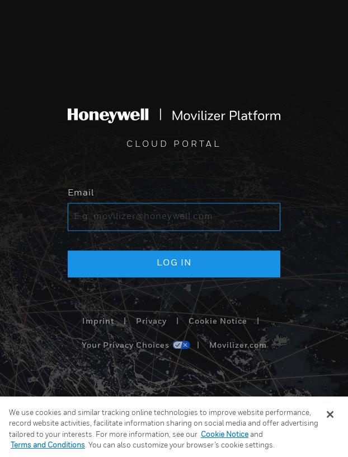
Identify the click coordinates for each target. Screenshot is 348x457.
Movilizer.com (238, 346)
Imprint (98, 321)
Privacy (151, 321)
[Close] (330, 414)
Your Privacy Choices (126, 346)
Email (81, 193)
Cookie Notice (218, 321)
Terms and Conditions (48, 445)
